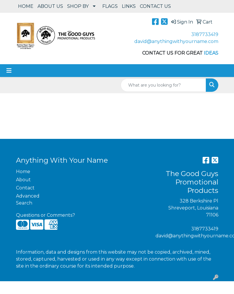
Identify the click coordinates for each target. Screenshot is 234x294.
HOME (25, 6)
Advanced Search (28, 199)
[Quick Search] (163, 85)
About (23, 179)
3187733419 (204, 34)
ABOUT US (50, 6)
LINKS (129, 6)
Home (23, 171)
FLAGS (110, 6)
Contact (25, 188)
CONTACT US (155, 6)
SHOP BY (78, 6)
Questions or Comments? (45, 215)
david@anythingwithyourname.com (176, 41)
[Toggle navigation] (9, 71)
